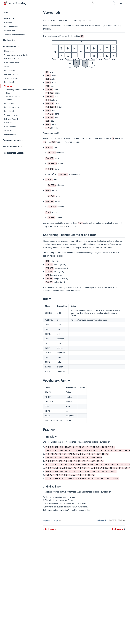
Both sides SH (10, 127)
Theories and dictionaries (14, 34)
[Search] (103, 3)
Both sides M (9, 70)
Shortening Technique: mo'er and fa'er (20, 90)
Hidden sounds (10, 51)
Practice (9, 100)
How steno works (11, 27)
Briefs (8, 93)
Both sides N (9, 82)
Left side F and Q (11, 74)
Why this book (10, 31)
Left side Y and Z (11, 119)
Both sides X (9, 111)
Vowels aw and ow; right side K (16, 55)
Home (5, 12)
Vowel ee (8, 123)
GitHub (123, 3)
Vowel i (7, 67)
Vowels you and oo (11, 115)
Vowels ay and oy (11, 78)
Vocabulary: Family (13, 96)
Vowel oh (8, 86)
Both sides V (9, 103)
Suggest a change (50, 520)
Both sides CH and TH (13, 63)
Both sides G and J (11, 107)
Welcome (8, 23)
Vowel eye (8, 130)
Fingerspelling (10, 134)
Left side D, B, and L (12, 59)
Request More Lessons (13, 153)
